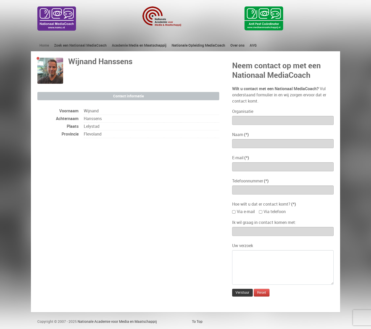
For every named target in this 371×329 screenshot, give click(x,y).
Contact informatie (128, 96)
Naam (240, 134)
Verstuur (242, 292)
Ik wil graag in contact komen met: (264, 222)
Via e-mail (246, 211)
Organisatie (242, 111)
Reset (261, 292)
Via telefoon (275, 211)
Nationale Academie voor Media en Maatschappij (117, 321)
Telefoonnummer (250, 181)
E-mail (240, 157)
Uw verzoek (242, 245)
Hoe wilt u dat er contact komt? (264, 204)
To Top (197, 321)
